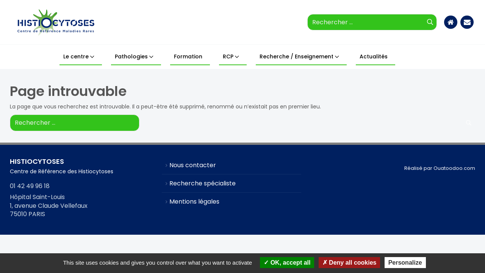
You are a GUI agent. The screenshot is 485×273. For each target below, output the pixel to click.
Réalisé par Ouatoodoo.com (439, 168)
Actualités (374, 56)
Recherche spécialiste (202, 183)
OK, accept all (287, 262)
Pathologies (131, 56)
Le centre (76, 56)
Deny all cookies (349, 262)
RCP (228, 56)
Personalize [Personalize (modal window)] (405, 262)
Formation (188, 56)
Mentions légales (194, 201)
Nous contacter (192, 165)
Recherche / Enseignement (296, 56)
